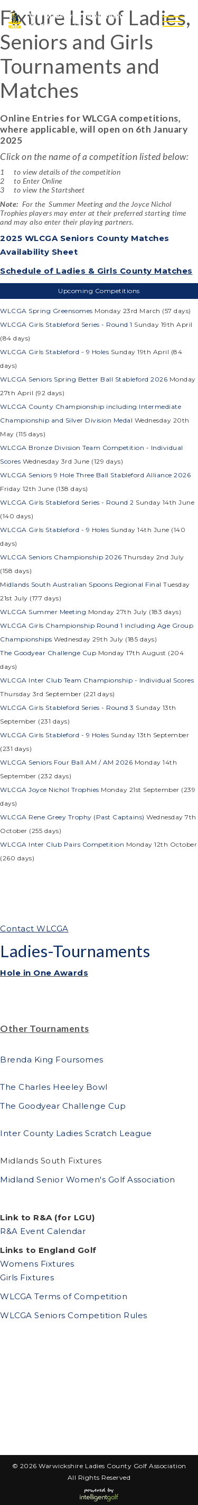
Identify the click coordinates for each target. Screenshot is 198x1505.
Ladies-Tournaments (75, 951)
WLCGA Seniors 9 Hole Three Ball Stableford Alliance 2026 (95, 475)
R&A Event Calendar (43, 1231)
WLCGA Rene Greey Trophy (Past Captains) (72, 817)
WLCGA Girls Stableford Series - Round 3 (67, 707)
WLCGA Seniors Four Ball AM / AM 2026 (66, 762)
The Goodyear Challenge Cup (48, 653)
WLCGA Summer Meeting (44, 612)
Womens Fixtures (38, 1264)
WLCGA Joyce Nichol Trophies (50, 790)
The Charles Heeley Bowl (55, 1087)
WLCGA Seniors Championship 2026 (61, 557)
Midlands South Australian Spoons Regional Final (81, 584)
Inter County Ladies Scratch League (76, 1133)
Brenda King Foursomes (51, 1060)
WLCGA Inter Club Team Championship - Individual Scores (97, 680)
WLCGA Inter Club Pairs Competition (62, 844)
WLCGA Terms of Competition (63, 1296)
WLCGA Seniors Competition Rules (73, 1315)
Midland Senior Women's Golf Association (87, 1180)
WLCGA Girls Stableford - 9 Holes (54, 352)
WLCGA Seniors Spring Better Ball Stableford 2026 (83, 379)
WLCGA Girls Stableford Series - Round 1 (66, 324)
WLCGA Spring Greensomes (47, 311)
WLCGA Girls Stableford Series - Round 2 (67, 502)
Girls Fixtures (27, 1277)
